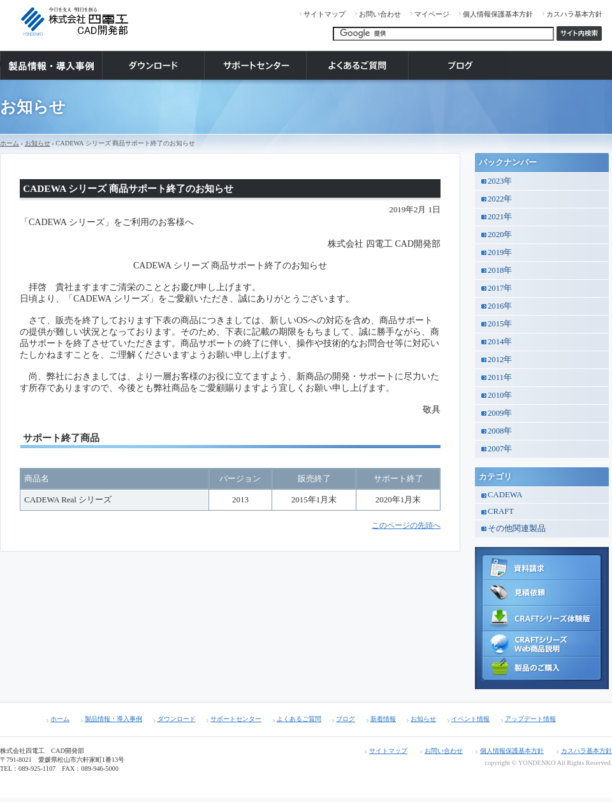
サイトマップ (324, 14)
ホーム (9, 143)
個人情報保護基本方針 (498, 14)
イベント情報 (470, 718)
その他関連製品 (517, 528)
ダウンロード (176, 718)
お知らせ (37, 143)
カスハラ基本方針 (574, 14)
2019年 (500, 252)
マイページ (431, 14)
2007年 (500, 448)
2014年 (500, 341)
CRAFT (501, 511)
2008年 (500, 431)
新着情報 (383, 718)
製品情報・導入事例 (113, 718)
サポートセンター (235, 718)
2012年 (500, 359)
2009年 (500, 413)
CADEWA (505, 494)
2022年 (500, 198)
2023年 (500, 181)
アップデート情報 (530, 718)
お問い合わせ (380, 14)
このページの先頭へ (406, 525)
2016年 (500, 306)
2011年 (500, 377)
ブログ (345, 718)
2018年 (500, 270)
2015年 (500, 323)
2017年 (500, 288)
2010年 (500, 395)
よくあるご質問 (299, 718)
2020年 (500, 234)
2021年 (500, 216)
